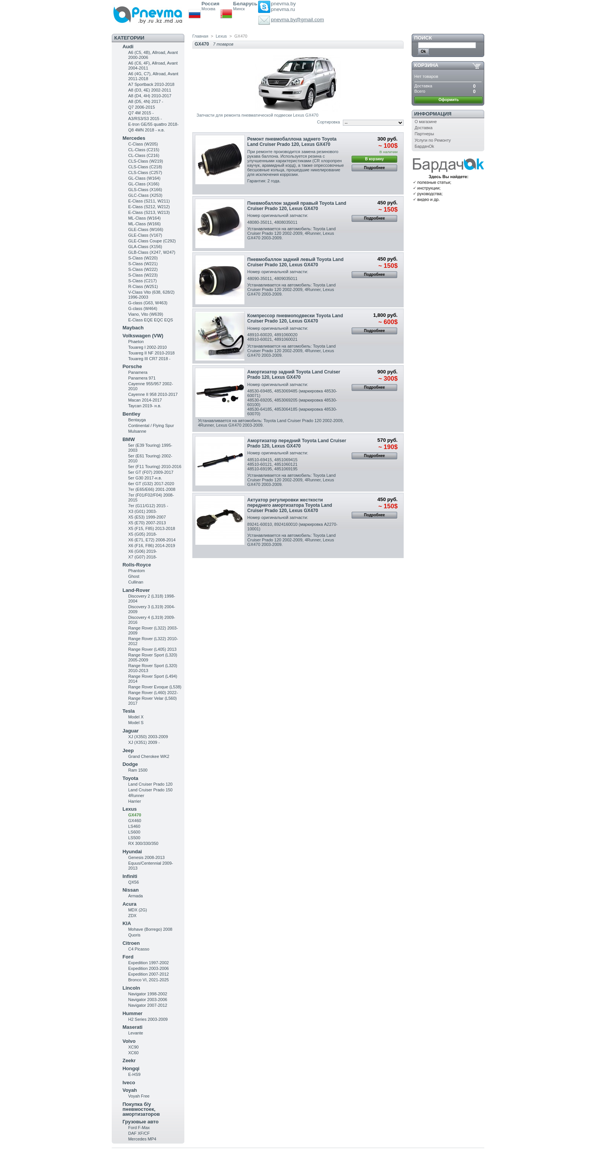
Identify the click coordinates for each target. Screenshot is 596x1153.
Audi (127, 46)
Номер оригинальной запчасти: (277, 215)
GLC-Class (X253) (145, 195)
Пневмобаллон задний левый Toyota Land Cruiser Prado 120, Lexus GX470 (295, 262)
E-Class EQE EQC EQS (150, 320)
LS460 (134, 826)
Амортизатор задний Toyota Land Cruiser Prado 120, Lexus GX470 (293, 374)
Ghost (133, 576)
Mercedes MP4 (142, 1139)
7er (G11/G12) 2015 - (148, 505)
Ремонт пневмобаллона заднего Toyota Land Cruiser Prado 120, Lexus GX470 (292, 141)
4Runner (136, 795)
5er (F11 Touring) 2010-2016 (154, 466)
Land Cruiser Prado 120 (150, 784)
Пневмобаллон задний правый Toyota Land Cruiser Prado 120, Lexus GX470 (296, 206)
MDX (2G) (137, 910)
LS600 (134, 832)
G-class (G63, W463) (147, 303)
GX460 (134, 820)
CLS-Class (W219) (145, 161)
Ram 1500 (137, 770)
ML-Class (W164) (144, 218)
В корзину (374, 159)
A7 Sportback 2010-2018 (151, 84)
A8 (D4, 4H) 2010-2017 (149, 95)
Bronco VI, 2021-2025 (148, 979)
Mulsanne (137, 431)
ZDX (132, 915)
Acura (129, 904)
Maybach (133, 328)
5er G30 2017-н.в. (145, 478)
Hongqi (130, 1068)
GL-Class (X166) (143, 184)
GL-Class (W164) (144, 178)
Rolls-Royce (136, 565)
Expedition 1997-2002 (148, 962)
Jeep (128, 750)
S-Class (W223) (143, 275)
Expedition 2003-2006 (148, 968)
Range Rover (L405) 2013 (152, 649)
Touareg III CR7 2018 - (149, 358)
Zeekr (129, 1060)
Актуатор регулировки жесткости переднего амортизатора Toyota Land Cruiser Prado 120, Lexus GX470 (289, 505)
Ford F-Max (139, 1127)
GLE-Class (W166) (145, 229)
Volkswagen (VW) (142, 335)
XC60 (133, 1052)
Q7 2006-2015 (141, 107)
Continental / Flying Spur (151, 425)
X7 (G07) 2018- (142, 557)
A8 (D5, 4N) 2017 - (145, 101)
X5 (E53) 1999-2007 (147, 517)
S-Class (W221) (143, 263)
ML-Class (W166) (144, 223)
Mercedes (133, 138)
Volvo (128, 1041)
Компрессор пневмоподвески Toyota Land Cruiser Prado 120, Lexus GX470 (295, 318)
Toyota (130, 778)
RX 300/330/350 (143, 843)
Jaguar (130, 731)
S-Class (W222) (143, 269)
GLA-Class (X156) (145, 246)
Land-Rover (136, 590)
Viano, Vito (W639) (145, 314)
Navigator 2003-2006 (147, 999)
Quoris (134, 935)
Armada (135, 896)
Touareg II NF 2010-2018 (151, 353)
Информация (433, 114)
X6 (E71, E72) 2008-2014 (152, 540)
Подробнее (374, 168)
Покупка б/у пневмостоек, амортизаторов (141, 1109)
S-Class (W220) (143, 258)
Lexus (129, 809)
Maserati (132, 1027)
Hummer (132, 1013)
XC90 (133, 1047)
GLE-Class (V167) (145, 235)
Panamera (137, 372)
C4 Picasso (138, 949)
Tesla (128, 711)
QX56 (133, 882)
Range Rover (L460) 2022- (153, 692)
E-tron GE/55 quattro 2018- (153, 124)
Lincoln (131, 988)
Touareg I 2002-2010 (147, 347)
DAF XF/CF (139, 1133)
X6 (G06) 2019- (142, 551)
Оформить (449, 100)
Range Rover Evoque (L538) (154, 687)
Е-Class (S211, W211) (149, 201)
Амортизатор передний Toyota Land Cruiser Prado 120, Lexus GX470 (296, 443)
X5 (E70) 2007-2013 (147, 522)
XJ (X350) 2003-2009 (148, 736)
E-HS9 (134, 1074)
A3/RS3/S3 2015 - (145, 118)
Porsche (132, 366)
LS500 (134, 837)
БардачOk (424, 146)
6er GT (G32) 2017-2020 (151, 483)
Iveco (128, 1082)
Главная (200, 36)
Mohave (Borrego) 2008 (150, 929)
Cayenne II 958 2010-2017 (153, 394)
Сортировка (328, 122)
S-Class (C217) (142, 280)
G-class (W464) (142, 308)
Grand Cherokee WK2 (148, 756)
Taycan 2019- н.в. (144, 405)
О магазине (426, 121)
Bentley (131, 414)
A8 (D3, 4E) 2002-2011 (149, 90)
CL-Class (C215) (143, 149)
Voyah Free (138, 1096)
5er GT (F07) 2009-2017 (150, 472)
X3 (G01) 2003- (142, 511)
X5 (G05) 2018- (142, 534)
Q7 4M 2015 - (141, 113)
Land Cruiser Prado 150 (150, 790)
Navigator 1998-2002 (147, 994)
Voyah (129, 1090)
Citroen (131, 943)
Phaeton (136, 341)
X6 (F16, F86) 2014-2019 (151, 545)
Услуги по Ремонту (433, 140)
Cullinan (135, 582)
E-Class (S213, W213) (149, 212)
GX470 (134, 815)
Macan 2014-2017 (145, 400)
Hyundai (132, 851)
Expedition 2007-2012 (148, 974)
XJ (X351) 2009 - (144, 742)
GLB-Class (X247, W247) (151, 252)
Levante (135, 1033)
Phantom (136, 570)
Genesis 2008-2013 (146, 857)
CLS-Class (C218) (145, 166)
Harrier (134, 801)
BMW (128, 439)
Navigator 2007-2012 (147, 1005)
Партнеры (424, 133)
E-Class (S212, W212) (149, 206)
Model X (135, 717)
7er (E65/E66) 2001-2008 (151, 489)
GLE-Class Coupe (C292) (152, 241)
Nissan (130, 890)
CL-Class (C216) (143, 155)
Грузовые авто (140, 1122)
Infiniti (129, 876)
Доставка (424, 127)
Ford (127, 957)
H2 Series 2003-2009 (148, 1019)
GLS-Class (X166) (145, 189)
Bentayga (137, 420)
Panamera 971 (141, 378)
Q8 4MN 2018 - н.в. (146, 130)
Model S (135, 722)
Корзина (426, 65)
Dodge (130, 764)
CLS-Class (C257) (145, 172)
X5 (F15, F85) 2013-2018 (151, 528)
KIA (126, 923)
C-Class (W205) (143, 144)
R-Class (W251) (143, 286)
